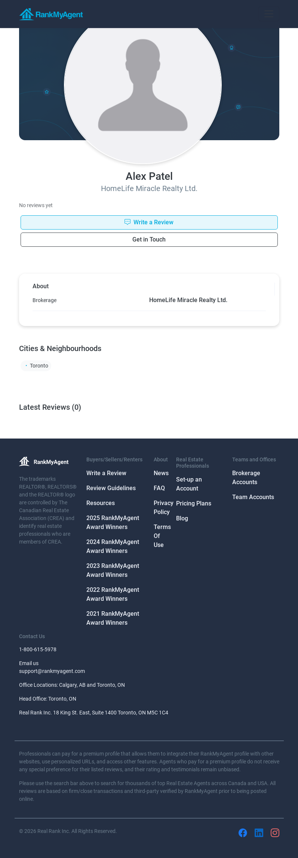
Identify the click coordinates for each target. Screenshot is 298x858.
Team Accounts (253, 497)
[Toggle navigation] (268, 13)
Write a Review (106, 473)
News (161, 473)
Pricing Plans (193, 503)
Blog (182, 518)
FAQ (159, 488)
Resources (100, 503)
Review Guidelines (111, 488)
